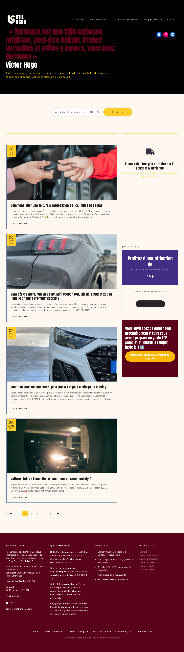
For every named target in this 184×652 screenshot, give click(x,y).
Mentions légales (147, 566)
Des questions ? (151, 19)
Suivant (58, 513)
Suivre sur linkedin (147, 562)
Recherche (117, 111)
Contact (171, 19)
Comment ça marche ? (126, 19)
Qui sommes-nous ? (100, 19)
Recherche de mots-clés (56, 112)
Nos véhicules (78, 19)
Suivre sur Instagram (148, 559)
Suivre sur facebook (148, 555)
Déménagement (21, 223)
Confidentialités (146, 569)
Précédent (10, 513)
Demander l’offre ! (150, 303)
